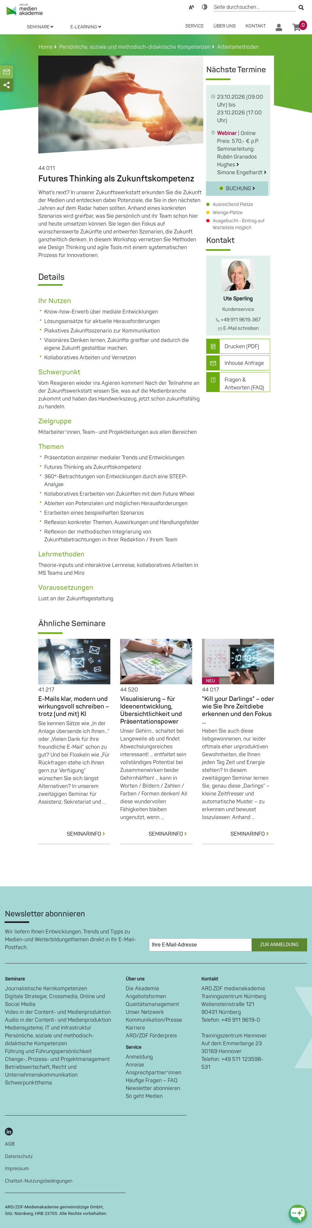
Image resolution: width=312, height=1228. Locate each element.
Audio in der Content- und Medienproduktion (58, 1020)
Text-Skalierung (191, 6)
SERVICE (194, 26)
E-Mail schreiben (238, 328)
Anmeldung (139, 1057)
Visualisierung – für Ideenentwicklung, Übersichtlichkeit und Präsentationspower (151, 710)
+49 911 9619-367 (238, 320)
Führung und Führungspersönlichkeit (48, 1051)
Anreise (135, 1065)
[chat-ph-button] (298, 1214)
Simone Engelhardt (241, 172)
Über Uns (224, 26)
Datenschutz (19, 1156)
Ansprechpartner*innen (153, 1072)
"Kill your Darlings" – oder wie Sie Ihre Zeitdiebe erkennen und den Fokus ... (238, 710)
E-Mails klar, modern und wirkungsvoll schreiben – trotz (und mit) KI (73, 706)
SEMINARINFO (88, 834)
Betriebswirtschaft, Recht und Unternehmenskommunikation (41, 1071)
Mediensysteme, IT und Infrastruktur (48, 1028)
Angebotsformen (146, 996)
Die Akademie (142, 988)
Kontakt (256, 26)
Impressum (17, 1168)
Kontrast (205, 6)
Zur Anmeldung (279, 944)
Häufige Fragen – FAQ (151, 1080)
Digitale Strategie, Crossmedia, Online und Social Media (55, 1000)
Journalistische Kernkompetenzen (46, 988)
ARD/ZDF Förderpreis (151, 1035)
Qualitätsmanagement (152, 1004)
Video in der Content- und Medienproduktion (58, 1012)
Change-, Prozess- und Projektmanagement (57, 1059)
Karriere (135, 1028)
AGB (10, 1144)
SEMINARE (40, 27)
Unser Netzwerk (145, 1012)
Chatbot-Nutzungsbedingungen (38, 1181)
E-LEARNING (85, 27)
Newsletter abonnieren (153, 1088)
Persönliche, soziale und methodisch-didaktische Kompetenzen (49, 1039)
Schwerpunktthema (28, 1083)
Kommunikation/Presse (154, 1020)
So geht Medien (144, 1096)
